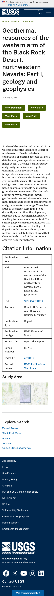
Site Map (7, 485)
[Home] (10, 14)
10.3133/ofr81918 (33, 301)
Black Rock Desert (12, 433)
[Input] (33, 12)
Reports (28, 21)
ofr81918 (29, 358)
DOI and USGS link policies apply (20, 492)
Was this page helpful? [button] (28, 593)
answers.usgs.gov (11, 586)
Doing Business (10, 522)
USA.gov (7, 504)
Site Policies (9, 473)
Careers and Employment (16, 516)
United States (10, 428)
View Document (13, 107)
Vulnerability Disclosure (15, 510)
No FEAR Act (9, 498)
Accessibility (9, 461)
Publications (10, 21)
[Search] (40, 12)
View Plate (37, 107)
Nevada (6, 443)
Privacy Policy (9, 479)
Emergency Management (15, 529)
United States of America (16, 447)
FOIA (5, 467)
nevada (6, 438)
